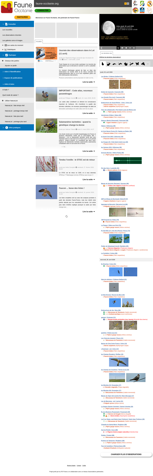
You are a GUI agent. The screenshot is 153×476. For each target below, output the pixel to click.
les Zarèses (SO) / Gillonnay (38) (111, 147)
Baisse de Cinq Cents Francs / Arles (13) (114, 343)
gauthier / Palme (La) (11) (109, 333)
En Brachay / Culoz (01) (108, 264)
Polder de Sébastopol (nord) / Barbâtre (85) (115, 246)
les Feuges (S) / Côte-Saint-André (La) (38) (114, 142)
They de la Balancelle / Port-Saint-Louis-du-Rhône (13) (118, 110)
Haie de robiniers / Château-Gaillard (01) (114, 279)
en (128, 3)
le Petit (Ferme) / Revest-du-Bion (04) (113, 295)
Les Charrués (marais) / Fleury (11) (112, 338)
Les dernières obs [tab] (106, 53)
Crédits (84, 465)
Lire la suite (89, 82)
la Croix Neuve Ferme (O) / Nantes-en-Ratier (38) (116, 131)
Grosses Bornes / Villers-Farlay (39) (112, 153)
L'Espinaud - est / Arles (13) (110, 349)
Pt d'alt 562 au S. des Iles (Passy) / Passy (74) (115, 231)
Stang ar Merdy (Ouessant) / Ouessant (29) (114, 120)
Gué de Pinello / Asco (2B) (109, 430)
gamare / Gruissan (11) (108, 317)
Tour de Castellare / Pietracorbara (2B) (113, 446)
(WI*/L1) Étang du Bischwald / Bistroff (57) (114, 199)
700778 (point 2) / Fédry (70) (110, 220)
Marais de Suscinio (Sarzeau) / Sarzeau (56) (115, 183)
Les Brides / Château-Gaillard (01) (112, 76)
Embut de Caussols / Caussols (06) (112, 92)
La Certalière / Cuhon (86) (109, 253)
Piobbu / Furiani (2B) (107, 435)
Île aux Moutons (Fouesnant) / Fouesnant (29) (115, 412)
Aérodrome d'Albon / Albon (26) (111, 115)
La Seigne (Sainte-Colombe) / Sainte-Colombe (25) (117, 406)
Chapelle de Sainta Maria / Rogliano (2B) (114, 424)
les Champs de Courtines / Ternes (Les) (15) (115, 370)
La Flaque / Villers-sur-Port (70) (111, 225)
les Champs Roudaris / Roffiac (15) (112, 354)
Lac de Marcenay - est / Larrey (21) (112, 401)
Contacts (79, 465)
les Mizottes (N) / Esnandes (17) (111, 390)
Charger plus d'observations (126, 454)
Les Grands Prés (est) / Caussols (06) (113, 97)
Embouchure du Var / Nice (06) (110, 310)
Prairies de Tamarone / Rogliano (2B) (113, 440)
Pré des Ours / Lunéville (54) (110, 168)
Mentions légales (71, 465)
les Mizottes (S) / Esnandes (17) (111, 385)
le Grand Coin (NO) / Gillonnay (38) (112, 136)
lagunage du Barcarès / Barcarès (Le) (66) (114, 204)
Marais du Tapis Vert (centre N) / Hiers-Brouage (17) (117, 396)
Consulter (42, 10)
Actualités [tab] (39, 41)
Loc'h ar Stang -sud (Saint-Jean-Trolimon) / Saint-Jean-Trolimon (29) (123, 419)
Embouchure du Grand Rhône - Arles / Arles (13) (116, 102)
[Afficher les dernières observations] (110, 57)
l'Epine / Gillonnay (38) (108, 126)
